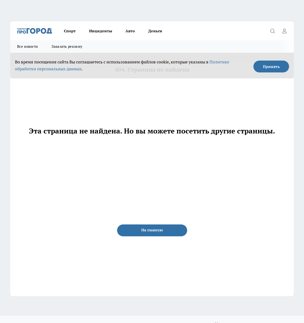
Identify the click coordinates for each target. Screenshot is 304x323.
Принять (271, 66)
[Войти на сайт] (284, 31)
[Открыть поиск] (272, 31)
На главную (152, 230)
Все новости (27, 46)
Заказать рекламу (67, 46)
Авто (130, 30)
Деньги (155, 30)
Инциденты (100, 30)
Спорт (70, 30)
